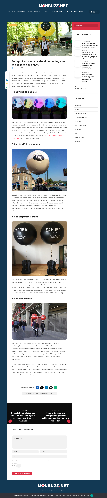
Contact (63, 490)
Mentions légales (55, 490)
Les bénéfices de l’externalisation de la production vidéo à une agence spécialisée (89, 55)
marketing (19, 367)
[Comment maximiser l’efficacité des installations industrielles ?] (77, 63)
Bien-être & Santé (57, 12)
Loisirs (46, 12)
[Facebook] (91, 11)
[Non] (105, 495)
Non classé (77, 141)
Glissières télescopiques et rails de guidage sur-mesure (85, 87)
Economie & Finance (80, 117)
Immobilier (21, 12)
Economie (11, 12)
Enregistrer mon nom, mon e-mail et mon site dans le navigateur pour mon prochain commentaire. (40, 460)
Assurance (77, 105)
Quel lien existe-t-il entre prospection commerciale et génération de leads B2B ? (88, 78)
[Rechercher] (86, 25)
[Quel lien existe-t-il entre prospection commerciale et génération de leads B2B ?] (77, 74)
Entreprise (37, 12)
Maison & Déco (79, 137)
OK (91, 495)
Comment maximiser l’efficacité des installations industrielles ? (88, 66)
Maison (29, 12)
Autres (81, 12)
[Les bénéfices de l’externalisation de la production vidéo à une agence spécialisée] (77, 53)
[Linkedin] (97, 11)
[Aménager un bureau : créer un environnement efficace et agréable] (77, 44)
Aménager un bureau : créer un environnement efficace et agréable (90, 45)
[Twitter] (94, 11)
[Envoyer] (96, 25)
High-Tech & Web (71, 12)
